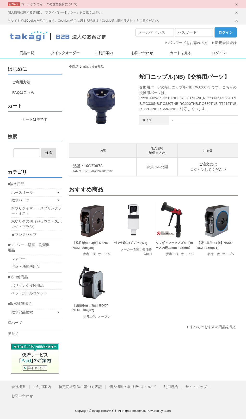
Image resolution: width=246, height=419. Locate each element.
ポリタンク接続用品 (27, 285)
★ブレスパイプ (24, 234)
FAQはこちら (23, 92)
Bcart (167, 411)
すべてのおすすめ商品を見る (213, 327)
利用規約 (171, 387)
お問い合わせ (142, 53)
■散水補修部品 (93, 67)
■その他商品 (18, 277)
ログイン (219, 53)
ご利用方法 (21, 82)
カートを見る (180, 53)
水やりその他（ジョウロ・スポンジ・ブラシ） (36, 224)
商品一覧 (27, 53)
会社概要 (18, 387)
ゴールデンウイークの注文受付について (49, 4)
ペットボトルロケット (29, 293)
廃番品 (13, 333)
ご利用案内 (104, 53)
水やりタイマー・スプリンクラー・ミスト (36, 211)
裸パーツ (15, 322)
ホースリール (22, 192)
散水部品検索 (22, 312)
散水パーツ (20, 200)
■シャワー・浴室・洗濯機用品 (28, 247)
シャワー (18, 259)
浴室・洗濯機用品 (25, 266)
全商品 (73, 67)
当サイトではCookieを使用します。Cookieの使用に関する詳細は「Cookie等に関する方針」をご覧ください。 (84, 20)
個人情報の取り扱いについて (132, 387)
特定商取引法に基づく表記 (80, 387)
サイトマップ (196, 387)
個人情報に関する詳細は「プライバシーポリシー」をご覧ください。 (56, 12)
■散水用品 (16, 184)
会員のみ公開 (157, 167)
